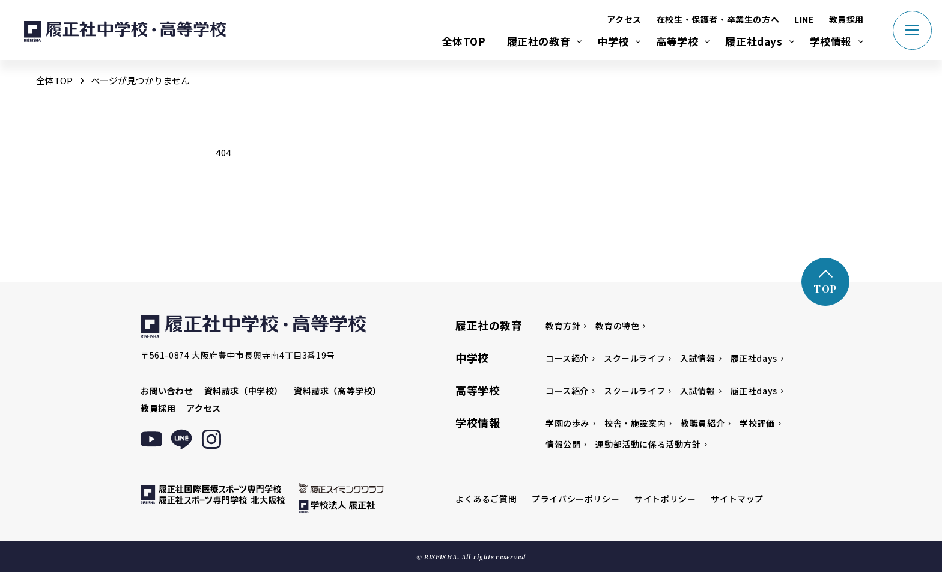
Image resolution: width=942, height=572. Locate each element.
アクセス (624, 19)
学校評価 (757, 423)
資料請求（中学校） (243, 391)
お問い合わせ (167, 391)
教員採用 (846, 19)
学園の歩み (567, 423)
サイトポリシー (665, 499)
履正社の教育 (539, 41)
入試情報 (697, 358)
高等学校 (677, 41)
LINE (803, 19)
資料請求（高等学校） (337, 391)
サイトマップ (737, 499)
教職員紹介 (703, 423)
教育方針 (562, 326)
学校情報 (831, 41)
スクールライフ (634, 358)
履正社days (753, 41)
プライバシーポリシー (575, 499)
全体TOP (464, 41)
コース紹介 (567, 358)
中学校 (613, 41)
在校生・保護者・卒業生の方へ (718, 19)
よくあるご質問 (486, 499)
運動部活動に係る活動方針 (647, 444)
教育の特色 (617, 326)
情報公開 (562, 444)
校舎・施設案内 (635, 423)
